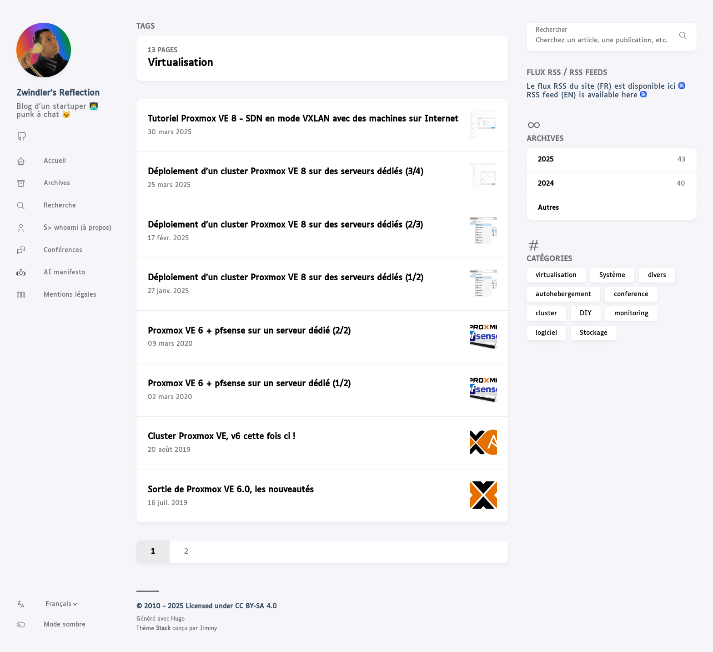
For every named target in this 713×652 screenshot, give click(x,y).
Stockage (594, 333)
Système (612, 275)
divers (657, 275)
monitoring (631, 313)
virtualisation (556, 275)
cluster (546, 313)
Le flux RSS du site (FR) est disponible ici (602, 87)
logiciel (546, 333)
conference (631, 294)
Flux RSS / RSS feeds (567, 73)
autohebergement (563, 294)
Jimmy (208, 629)
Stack (163, 629)
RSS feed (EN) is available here (583, 95)
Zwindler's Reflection (58, 93)
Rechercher (551, 30)
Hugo (178, 619)
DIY (586, 313)
